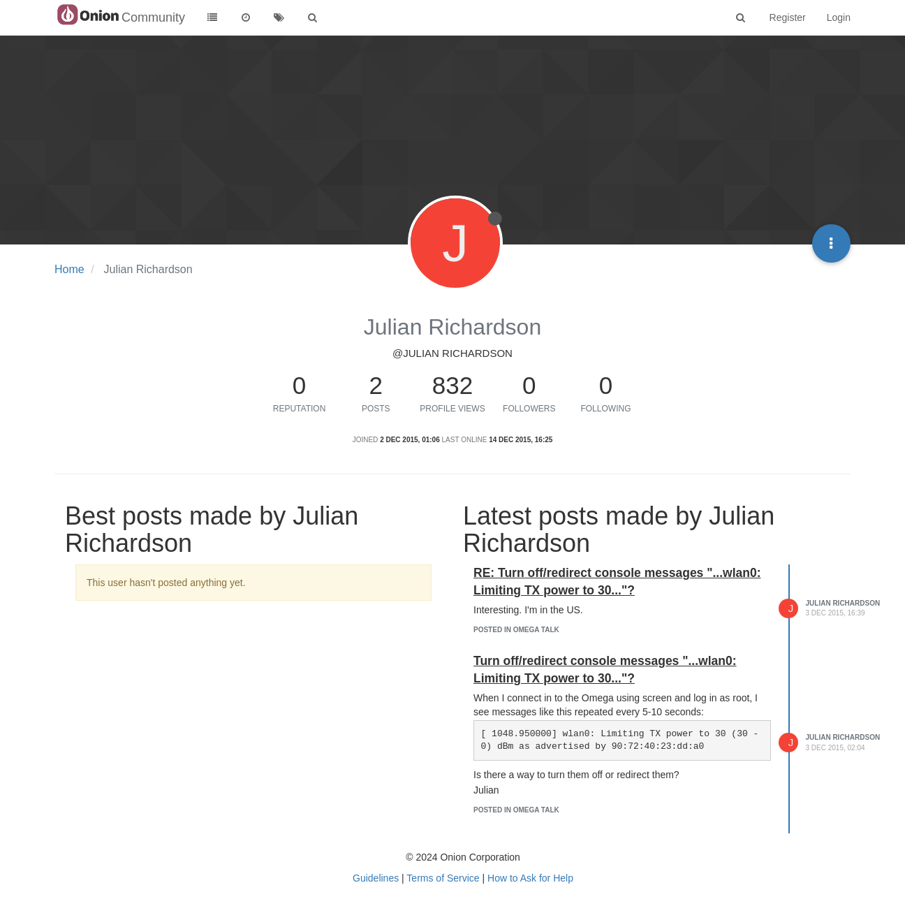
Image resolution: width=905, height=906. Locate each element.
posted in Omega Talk (516, 630)
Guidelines (376, 878)
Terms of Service (442, 878)
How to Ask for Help (530, 878)
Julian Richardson (843, 603)
